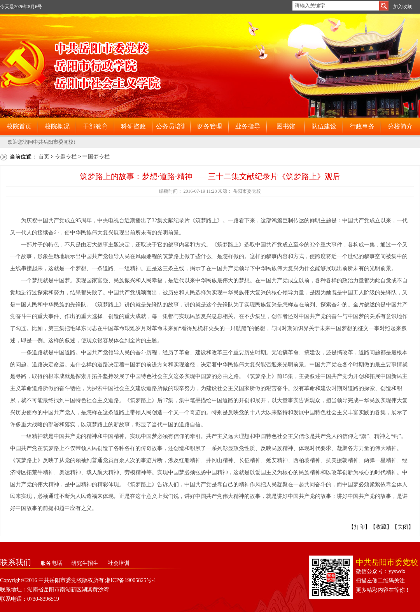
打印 (359, 527)
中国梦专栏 (96, 157)
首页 (43, 157)
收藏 (381, 527)
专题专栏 (66, 157)
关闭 (402, 527)
